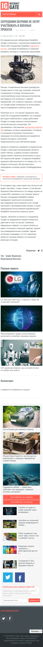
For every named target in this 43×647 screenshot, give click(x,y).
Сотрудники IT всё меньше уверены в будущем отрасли (26, 563)
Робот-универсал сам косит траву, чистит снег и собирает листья (28, 535)
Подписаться (34, 600)
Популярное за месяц (21, 502)
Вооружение (16, 255)
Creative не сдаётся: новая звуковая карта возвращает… (27, 510)
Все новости (21, 30)
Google (8, 255)
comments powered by (15, 390)
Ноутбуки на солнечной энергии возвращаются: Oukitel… (28, 522)
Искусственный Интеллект (11, 258)
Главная (32, 30)
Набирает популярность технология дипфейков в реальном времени (21, 178)
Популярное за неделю (21, 497)
